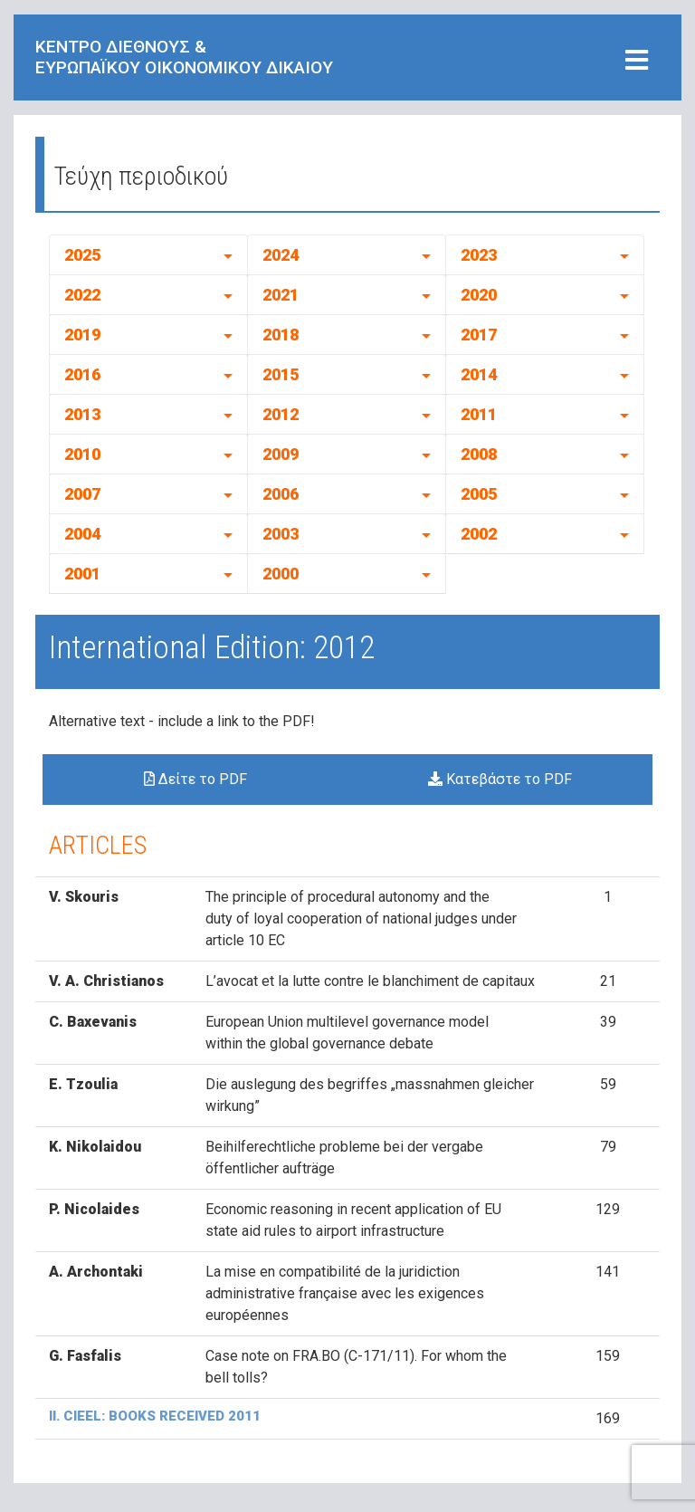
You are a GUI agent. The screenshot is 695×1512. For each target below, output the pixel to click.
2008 (479, 454)
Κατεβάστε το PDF (500, 779)
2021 (280, 294)
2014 (479, 374)
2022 (82, 294)
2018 (280, 334)
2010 (82, 454)
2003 (280, 533)
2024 (280, 254)
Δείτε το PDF (195, 779)
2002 (479, 533)
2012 (280, 414)
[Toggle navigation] (637, 61)
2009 (280, 454)
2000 (280, 573)
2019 (82, 334)
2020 (479, 294)
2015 (280, 374)
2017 (479, 334)
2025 (82, 254)
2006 (280, 493)
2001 (82, 573)
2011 (479, 414)
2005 (479, 493)
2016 (82, 374)
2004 (82, 533)
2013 (82, 414)
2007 (82, 493)
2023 (479, 254)
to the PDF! (279, 721)
